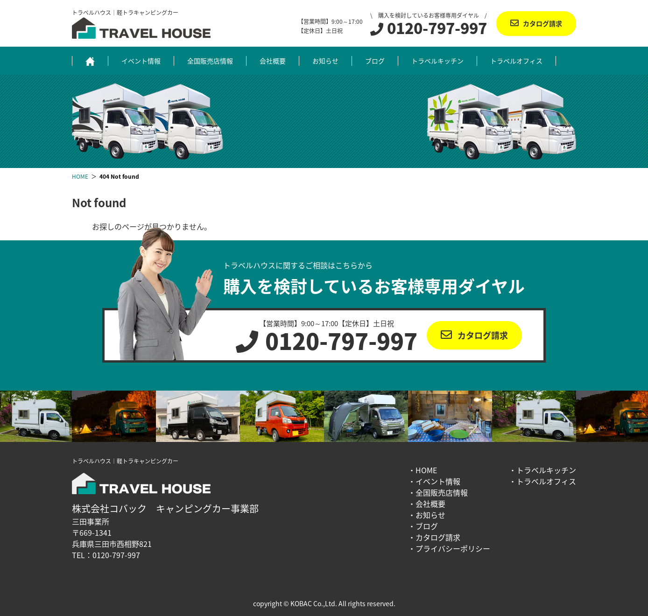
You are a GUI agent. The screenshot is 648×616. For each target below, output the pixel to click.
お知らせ (325, 60)
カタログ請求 (542, 23)
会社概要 (273, 60)
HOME (426, 470)
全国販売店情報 (210, 60)
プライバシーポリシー (453, 548)
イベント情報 (141, 60)
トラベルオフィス (516, 60)
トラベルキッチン (437, 60)
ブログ (375, 60)
